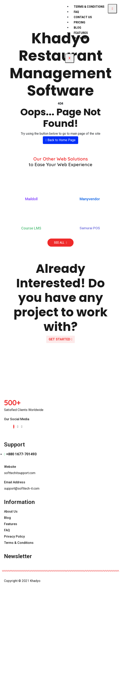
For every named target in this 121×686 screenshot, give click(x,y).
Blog (77, 27)
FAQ (76, 12)
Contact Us (83, 17)
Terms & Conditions (89, 6)
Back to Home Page (60, 140)
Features (81, 32)
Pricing (79, 22)
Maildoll (31, 199)
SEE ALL (60, 242)
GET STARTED (60, 339)
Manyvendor (90, 199)
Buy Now (80, 38)
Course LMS (31, 228)
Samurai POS (90, 228)
